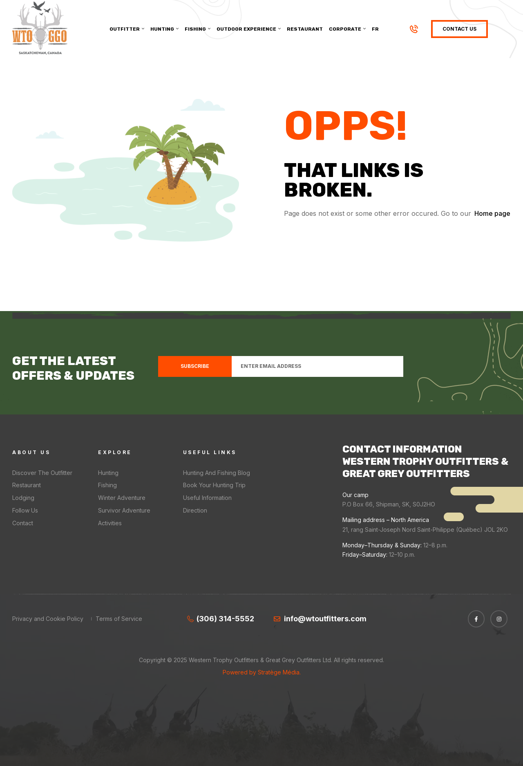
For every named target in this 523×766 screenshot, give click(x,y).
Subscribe (195, 366)
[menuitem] (375, 29)
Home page (492, 213)
